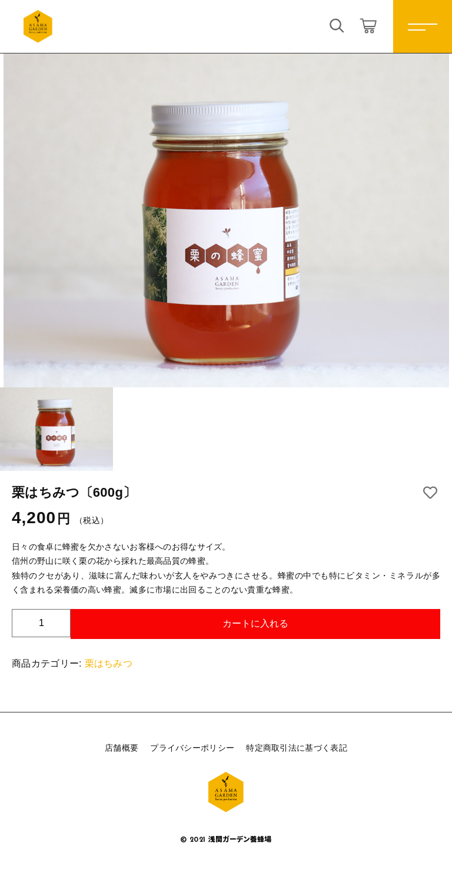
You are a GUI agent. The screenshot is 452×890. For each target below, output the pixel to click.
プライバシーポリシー (192, 747)
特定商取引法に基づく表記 (296, 747)
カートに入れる (255, 623)
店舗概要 (121, 747)
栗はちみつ (109, 663)
